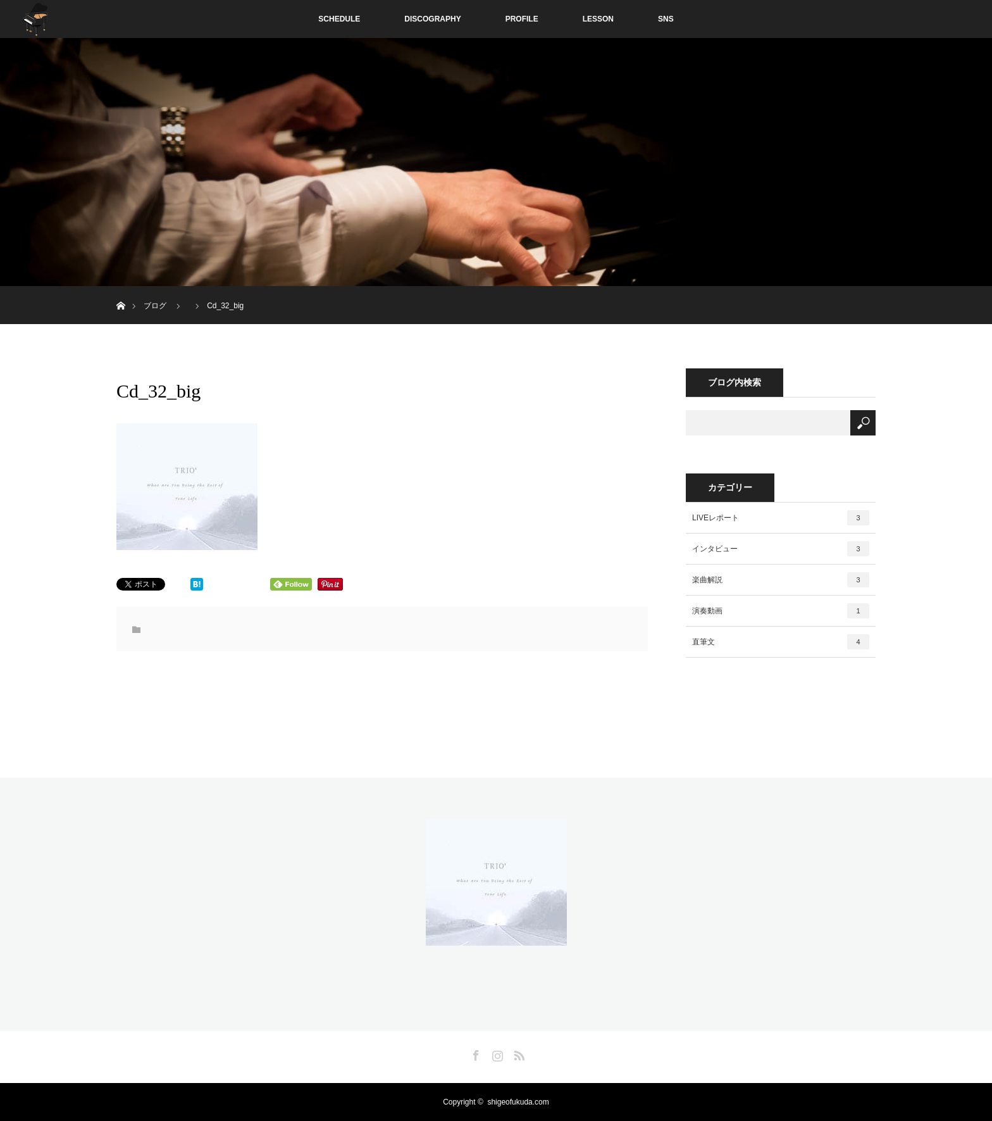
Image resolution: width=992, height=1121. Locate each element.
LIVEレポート (780, 517)
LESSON (598, 19)
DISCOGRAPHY (432, 19)
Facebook (474, 1053)
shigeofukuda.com (518, 1102)
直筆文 (780, 641)
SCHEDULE (339, 19)
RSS (517, 1053)
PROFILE (521, 19)
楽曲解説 (780, 579)
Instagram (496, 1053)
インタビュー (780, 548)
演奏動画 (780, 610)
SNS (666, 19)
